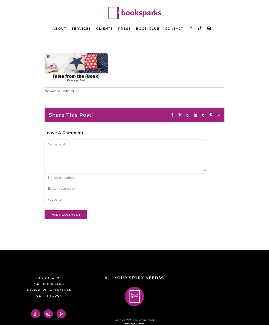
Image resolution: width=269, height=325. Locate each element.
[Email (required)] (125, 188)
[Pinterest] (61, 313)
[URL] (125, 199)
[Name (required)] (125, 177)
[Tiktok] (35, 313)
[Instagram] (48, 313)
